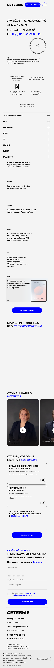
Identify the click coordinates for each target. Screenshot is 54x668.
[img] (27, 195)
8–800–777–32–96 (16, 635)
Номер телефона (16, 576)
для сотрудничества (15, 630)
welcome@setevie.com (17, 627)
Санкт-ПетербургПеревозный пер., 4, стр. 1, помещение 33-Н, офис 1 (18, 646)
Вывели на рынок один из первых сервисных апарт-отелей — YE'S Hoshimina (18, 164)
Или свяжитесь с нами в (24, 562)
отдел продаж (13, 622)
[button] (32, 5)
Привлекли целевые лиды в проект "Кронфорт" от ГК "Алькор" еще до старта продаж (17, 261)
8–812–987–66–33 (15, 639)
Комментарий (14, 584)
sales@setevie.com (15, 619)
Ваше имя (12, 567)
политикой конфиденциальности (23, 594)
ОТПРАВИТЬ (27, 602)
